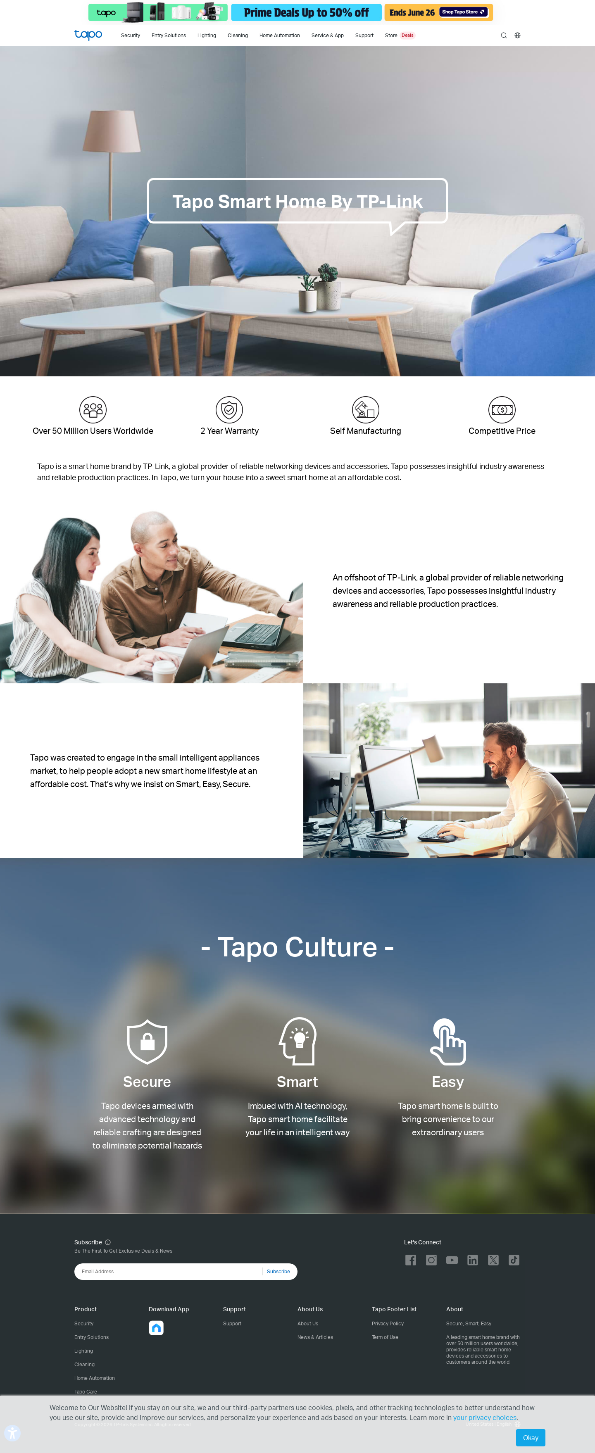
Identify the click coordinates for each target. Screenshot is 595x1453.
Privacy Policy (388, 1323)
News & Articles (315, 1337)
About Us (308, 1323)
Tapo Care (85, 1392)
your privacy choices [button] (484, 1417)
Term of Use (385, 1337)
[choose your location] (517, 35)
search (504, 35)
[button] (156, 1327)
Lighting (207, 35)
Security (130, 35)
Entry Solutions (169, 35)
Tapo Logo (88, 35)
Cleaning (238, 35)
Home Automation (279, 35)
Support (232, 1323)
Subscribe (278, 1271)
